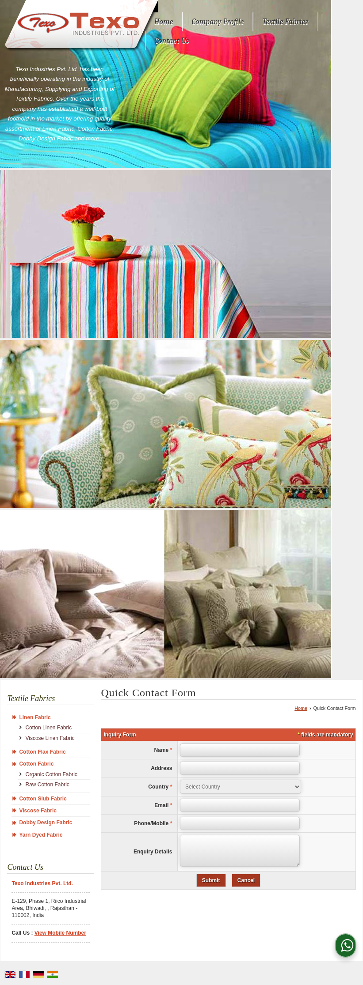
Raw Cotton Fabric (47, 784)
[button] (60, 933)
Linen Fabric (34, 717)
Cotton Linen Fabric (48, 728)
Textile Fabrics (285, 21)
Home (163, 21)
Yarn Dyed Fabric (40, 835)
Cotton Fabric (36, 764)
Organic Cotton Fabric (51, 774)
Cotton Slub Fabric (42, 799)
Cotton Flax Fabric (42, 752)
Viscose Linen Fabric (49, 738)
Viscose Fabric (38, 811)
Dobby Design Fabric (45, 822)
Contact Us (171, 40)
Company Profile (217, 21)
